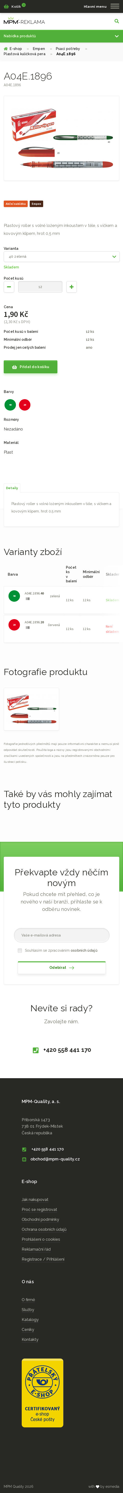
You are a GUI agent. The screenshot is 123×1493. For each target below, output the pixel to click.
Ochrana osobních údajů (44, 1229)
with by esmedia (103, 1487)
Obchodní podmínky (40, 1219)
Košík (15, 6)
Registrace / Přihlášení (43, 1259)
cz (24, 20)
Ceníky (28, 1329)
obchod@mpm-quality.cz (51, 1159)
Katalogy (30, 1319)
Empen (42, 49)
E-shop (16, 49)
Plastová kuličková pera (28, 54)
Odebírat (61, 967)
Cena (8, 307)
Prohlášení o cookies (41, 1239)
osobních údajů (84, 950)
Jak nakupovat (35, 1199)
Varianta (11, 249)
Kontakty (30, 1339)
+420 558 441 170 (61, 1050)
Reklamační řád (36, 1249)
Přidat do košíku (30, 367)
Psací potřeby (72, 49)
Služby (28, 1309)
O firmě (28, 1299)
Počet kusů (13, 278)
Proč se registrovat (39, 1209)
